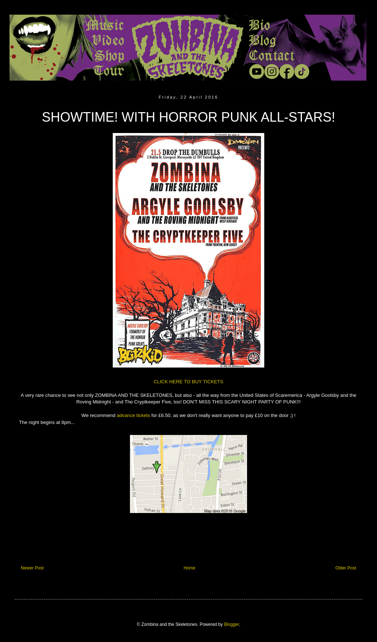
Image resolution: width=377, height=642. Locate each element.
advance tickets (133, 415)
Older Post (345, 568)
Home (189, 568)
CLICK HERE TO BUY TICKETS (188, 381)
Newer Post (32, 568)
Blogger (231, 624)
